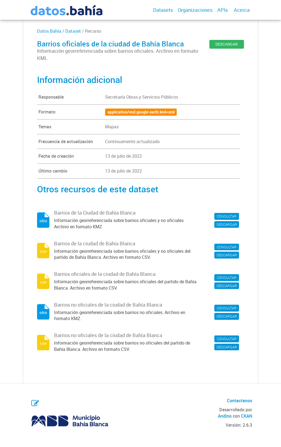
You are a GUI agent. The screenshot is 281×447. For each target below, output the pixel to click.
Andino (225, 416)
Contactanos (239, 401)
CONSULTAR (227, 216)
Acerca (242, 10)
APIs (222, 10)
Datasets (163, 10)
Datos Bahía (49, 31)
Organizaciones (195, 10)
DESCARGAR (226, 44)
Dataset (73, 31)
